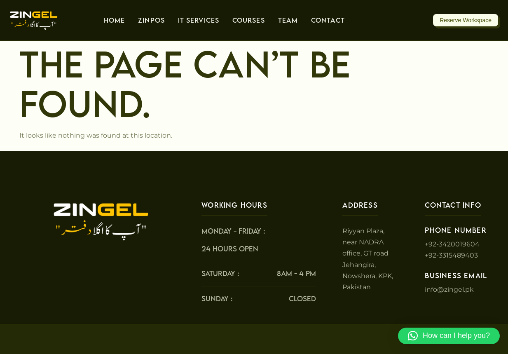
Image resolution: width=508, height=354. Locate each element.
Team (288, 20)
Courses (248, 20)
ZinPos (151, 20)
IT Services (198, 20)
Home (114, 20)
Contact (328, 20)
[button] (449, 336)
